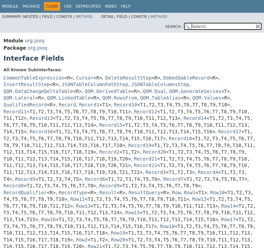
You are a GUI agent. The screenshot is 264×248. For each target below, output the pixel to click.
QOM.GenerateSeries (195, 91)
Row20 (118, 239)
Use (68, 6)
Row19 (118, 233)
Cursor (85, 78)
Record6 (95, 179)
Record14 (195, 118)
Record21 (145, 159)
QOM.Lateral (19, 98)
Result (108, 192)
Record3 (156, 172)
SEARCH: (173, 26)
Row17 (228, 219)
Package (31, 6)
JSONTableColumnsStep (160, 84)
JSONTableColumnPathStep (95, 84)
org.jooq (34, 40)
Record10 (125, 104)
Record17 (229, 131)
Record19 (139, 145)
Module (10, 6)
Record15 (110, 125)
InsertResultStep (26, 84)
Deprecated (88, 6)
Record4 (208, 172)
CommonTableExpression (33, 78)
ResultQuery (145, 192)
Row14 (228, 206)
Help (126, 6)
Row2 (82, 239)
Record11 (14, 111)
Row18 (167, 226)
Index (111, 6)
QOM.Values (206, 98)
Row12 (199, 199)
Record (67, 104)
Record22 (145, 165)
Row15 (132, 212)
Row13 (83, 206)
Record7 (173, 179)
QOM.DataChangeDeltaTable (38, 91)
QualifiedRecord (25, 104)
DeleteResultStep (128, 78)
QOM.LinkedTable (68, 98)
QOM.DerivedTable (108, 91)
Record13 (41, 118)
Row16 (48, 219)
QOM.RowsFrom (119, 98)
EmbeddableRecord (186, 78)
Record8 (13, 185)
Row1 (190, 192)
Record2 (109, 152)
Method (84, 16)
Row (176, 192)
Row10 (217, 192)
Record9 (109, 185)
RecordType (73, 192)
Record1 (89, 104)
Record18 (180, 138)
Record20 (154, 152)
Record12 (145, 111)
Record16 (41, 131)
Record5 (25, 179)
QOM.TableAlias (160, 98)
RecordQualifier (25, 192)
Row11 (77, 199)
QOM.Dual (154, 91)
